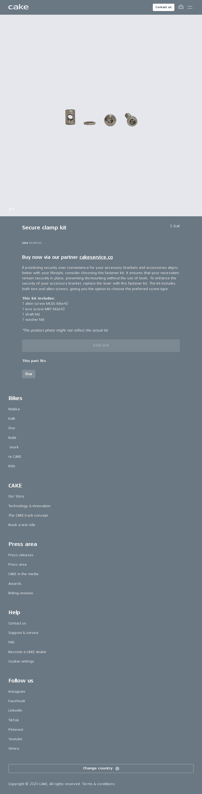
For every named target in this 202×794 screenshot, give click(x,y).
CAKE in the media (23, 574)
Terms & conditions (98, 784)
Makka (14, 409)
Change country (101, 768)
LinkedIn (15, 710)
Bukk (12, 438)
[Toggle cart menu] (180, 7)
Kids (12, 466)
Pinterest (15, 730)
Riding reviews (20, 593)
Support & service (23, 633)
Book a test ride (21, 525)
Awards (14, 584)
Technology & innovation (29, 506)
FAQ (11, 642)
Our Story (16, 496)
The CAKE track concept (28, 515)
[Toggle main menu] (189, 7)
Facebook (16, 701)
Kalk (12, 418)
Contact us (163, 7)
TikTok (13, 720)
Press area (17, 564)
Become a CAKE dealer (27, 652)
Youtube (15, 739)
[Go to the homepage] (18, 7)
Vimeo (13, 748)
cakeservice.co (96, 257)
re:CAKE (14, 457)
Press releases (20, 555)
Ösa (11, 428)
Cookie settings (21, 661)
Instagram (16, 691)
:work (13, 447)
